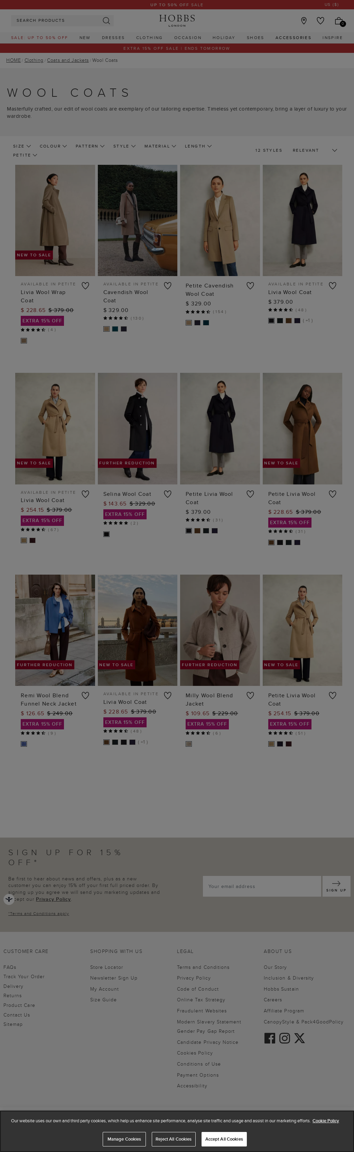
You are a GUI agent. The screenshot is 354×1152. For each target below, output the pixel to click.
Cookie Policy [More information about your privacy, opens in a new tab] (326, 1120)
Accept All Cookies (224, 1139)
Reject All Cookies (174, 1139)
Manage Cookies (124, 1139)
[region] (177, 1131)
